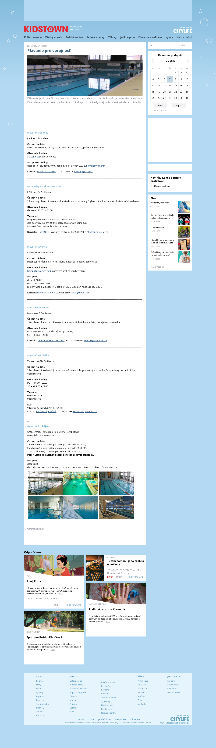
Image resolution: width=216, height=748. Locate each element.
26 (159, 97)
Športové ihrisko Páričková (44, 637)
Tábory (112, 37)
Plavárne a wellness (150, 37)
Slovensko (142, 692)
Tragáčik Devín (157, 227)
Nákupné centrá (108, 712)
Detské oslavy (107, 709)
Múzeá (73, 700)
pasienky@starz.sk (83, 171)
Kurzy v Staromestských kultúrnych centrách (161, 216)
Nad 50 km (142, 688)
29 (175, 97)
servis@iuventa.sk (80, 292)
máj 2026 (170, 60)
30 (181, 97)
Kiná (72, 711)
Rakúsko (141, 696)
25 (153, 97)
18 (153, 91)
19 (159, 91)
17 (187, 85)
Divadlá (39, 688)
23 (181, 91)
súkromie (135, 719)
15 (175, 85)
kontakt (80, 719)
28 (170, 97)
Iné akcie (40, 715)
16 (181, 85)
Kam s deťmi (184, 37)
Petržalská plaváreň (46, 411)
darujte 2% (120, 719)
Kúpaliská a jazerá (78, 692)
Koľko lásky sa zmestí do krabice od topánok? (162, 254)
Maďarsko (142, 704)
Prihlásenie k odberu (160, 186)
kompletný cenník (95, 165)
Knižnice (73, 704)
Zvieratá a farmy (108, 697)
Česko (140, 700)
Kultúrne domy (108, 682)
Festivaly (40, 707)
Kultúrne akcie (33, 37)
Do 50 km (142, 684)
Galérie (73, 707)
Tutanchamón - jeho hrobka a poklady (125, 562)
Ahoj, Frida (34, 581)
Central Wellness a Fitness (51, 340)
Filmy (38, 684)
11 (153, 85)
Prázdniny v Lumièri (159, 202)
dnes (160, 105)
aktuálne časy (34, 156)
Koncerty (40, 700)
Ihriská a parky (95, 37)
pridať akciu (104, 719)
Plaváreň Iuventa (46, 292)
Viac (61, 593)
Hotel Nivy (43, 231)
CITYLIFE (57, 605)
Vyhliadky (105, 701)
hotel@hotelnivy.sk (98, 231)
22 (175, 91)
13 (164, 85)
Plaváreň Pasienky (46, 171)
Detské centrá (74, 37)
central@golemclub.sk (95, 340)
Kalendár (40, 680)
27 (164, 97)
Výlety (169, 37)
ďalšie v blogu (157, 267)
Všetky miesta (53, 37)
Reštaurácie (106, 686)
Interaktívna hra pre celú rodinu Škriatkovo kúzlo (162, 241)
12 (159, 85)
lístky (110, 577)
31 (187, 97)
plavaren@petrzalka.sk (85, 411)
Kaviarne (105, 689)
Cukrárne (105, 693)
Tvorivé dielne (42, 704)
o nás (91, 719)
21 (170, 91)
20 (164, 91)
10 (187, 79)
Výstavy (39, 692)
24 (187, 91)
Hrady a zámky (108, 705)
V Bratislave (143, 680)
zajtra (179, 105)
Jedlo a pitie (127, 37)
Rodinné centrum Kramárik (107, 609)
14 (170, 85)
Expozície (40, 696)
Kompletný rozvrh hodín (40, 270)
